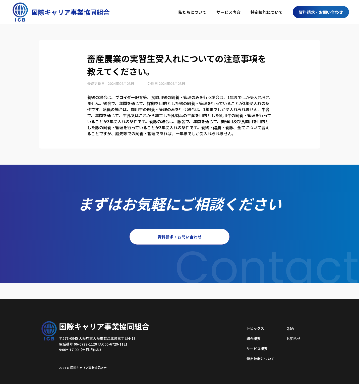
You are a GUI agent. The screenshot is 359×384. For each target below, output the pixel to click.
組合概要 (254, 338)
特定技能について (267, 12)
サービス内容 (228, 12)
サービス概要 (257, 348)
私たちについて (192, 12)
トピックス (255, 328)
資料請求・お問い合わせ (321, 12)
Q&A (290, 328)
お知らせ (293, 338)
